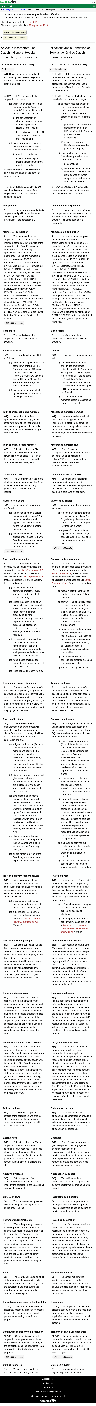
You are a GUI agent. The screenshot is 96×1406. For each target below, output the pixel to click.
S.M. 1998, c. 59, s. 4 (14, 1357)
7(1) (6, 723)
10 (6, 1201)
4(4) (6, 479)
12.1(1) (8, 1306)
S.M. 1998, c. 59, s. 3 (14, 551)
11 (6, 1224)
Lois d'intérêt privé (48, 10)
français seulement (58, 69)
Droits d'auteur (48, 1387)
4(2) (6, 416)
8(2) (6, 997)
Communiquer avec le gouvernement (48, 1396)
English (92, 2)
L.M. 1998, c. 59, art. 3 (62, 548)
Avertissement (48, 1383)
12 (6, 1277)
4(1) (6, 355)
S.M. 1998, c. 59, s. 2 (14, 323)
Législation (6, 6)
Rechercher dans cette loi (15, 38)
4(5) (6, 505)
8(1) (6, 945)
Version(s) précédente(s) (15, 32)
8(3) (6, 1046)
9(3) (6, 1178)
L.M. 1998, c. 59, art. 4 (62, 1357)
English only (7, 69)
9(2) (6, 1142)
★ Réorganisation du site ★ (14, 10)
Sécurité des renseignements (48, 1392)
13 (6, 1369)
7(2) (6, 880)
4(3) (6, 449)
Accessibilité (48, 1379)
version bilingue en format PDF (75, 17)
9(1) (6, 1112)
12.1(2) (8, 1336)
